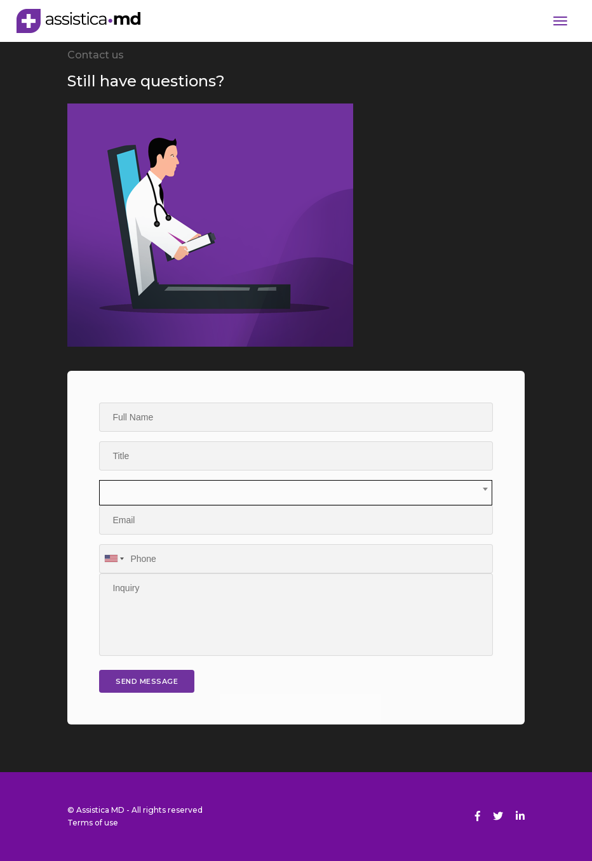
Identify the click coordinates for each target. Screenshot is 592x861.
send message (147, 681)
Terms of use (92, 822)
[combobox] (295, 492)
